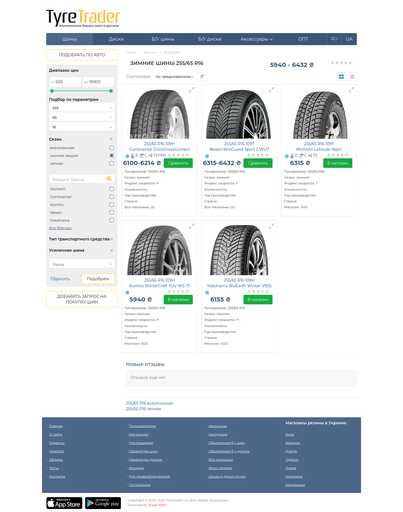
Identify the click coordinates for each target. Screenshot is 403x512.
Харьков (292, 443)
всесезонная (62, 147)
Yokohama (59, 220)
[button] (256, 39)
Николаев (294, 476)
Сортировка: (138, 76)
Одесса (291, 459)
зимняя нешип (64, 155)
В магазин (337, 163)
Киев (289, 434)
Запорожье (295, 485)
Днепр (291, 451)
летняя (56, 163)
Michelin (58, 189)
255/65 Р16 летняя (143, 408)
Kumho (57, 204)
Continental (60, 196)
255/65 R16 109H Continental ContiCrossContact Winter (159, 149)
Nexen (56, 212)
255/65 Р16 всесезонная (149, 403)
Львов (290, 468)
